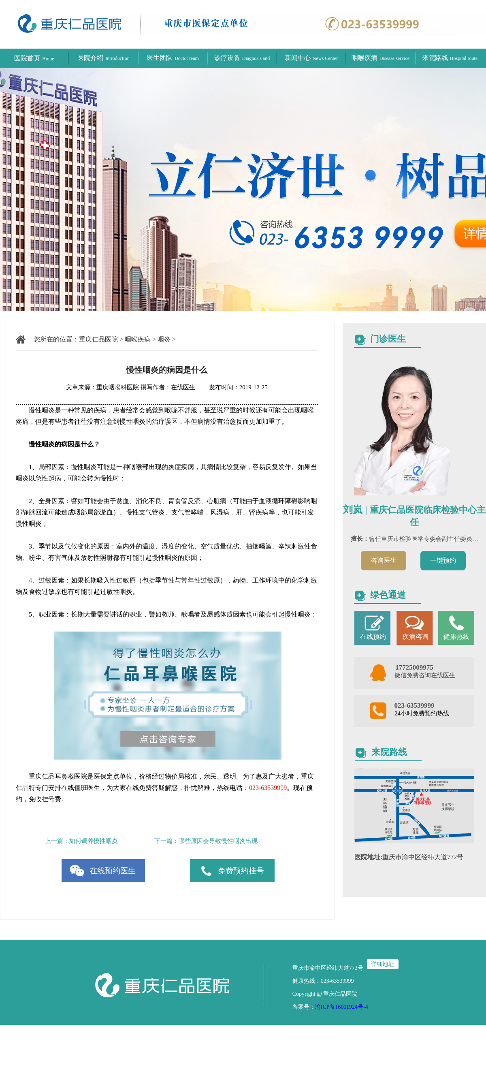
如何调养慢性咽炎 (93, 841)
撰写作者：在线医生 (169, 387)
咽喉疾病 (380, 57)
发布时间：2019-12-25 (232, 387)
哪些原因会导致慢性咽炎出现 (218, 841)
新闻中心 (311, 57)
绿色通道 (388, 595)
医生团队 (173, 57)
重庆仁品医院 (98, 339)
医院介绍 (103, 57)
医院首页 (34, 58)
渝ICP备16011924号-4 (341, 1007)
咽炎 (164, 339)
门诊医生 (388, 339)
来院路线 (449, 57)
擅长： (360, 539)
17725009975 (414, 667)
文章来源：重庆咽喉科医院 (102, 387)
